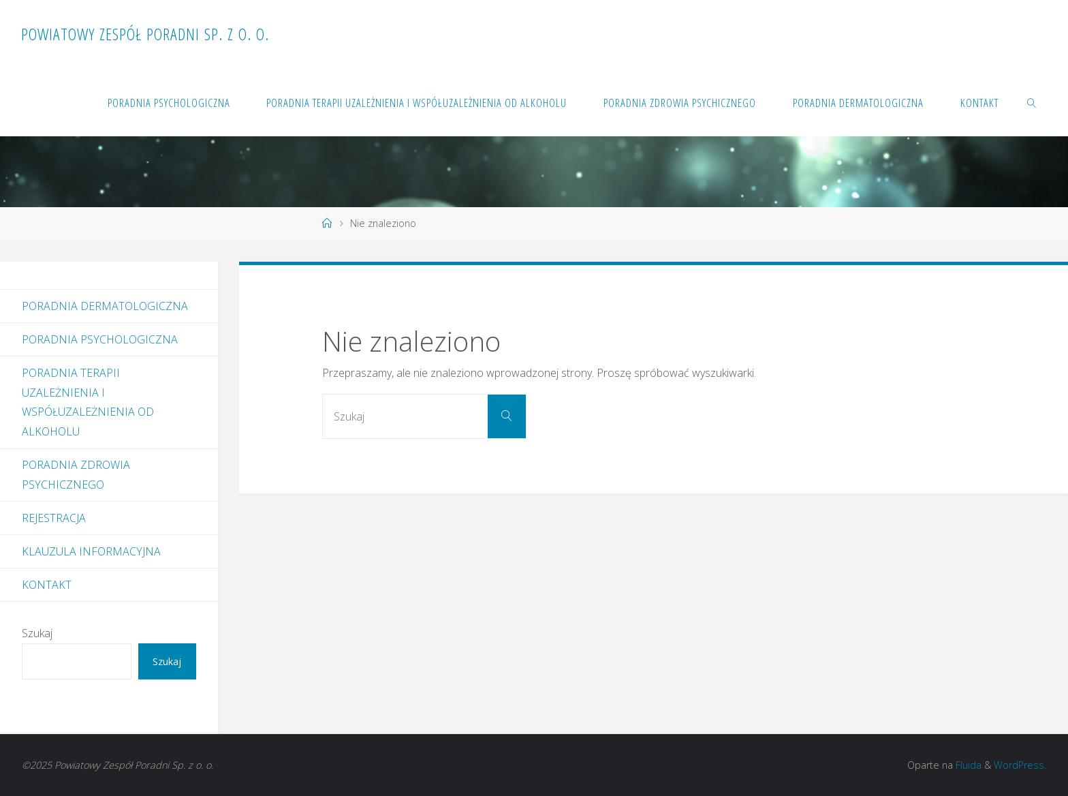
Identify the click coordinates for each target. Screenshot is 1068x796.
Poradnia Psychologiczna (100, 339)
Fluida (967, 765)
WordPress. (1020, 765)
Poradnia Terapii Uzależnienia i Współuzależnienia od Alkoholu (88, 402)
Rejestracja (54, 517)
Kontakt (47, 584)
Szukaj (37, 633)
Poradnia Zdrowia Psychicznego (76, 474)
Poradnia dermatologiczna (105, 305)
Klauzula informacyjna (91, 551)
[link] (1031, 102)
